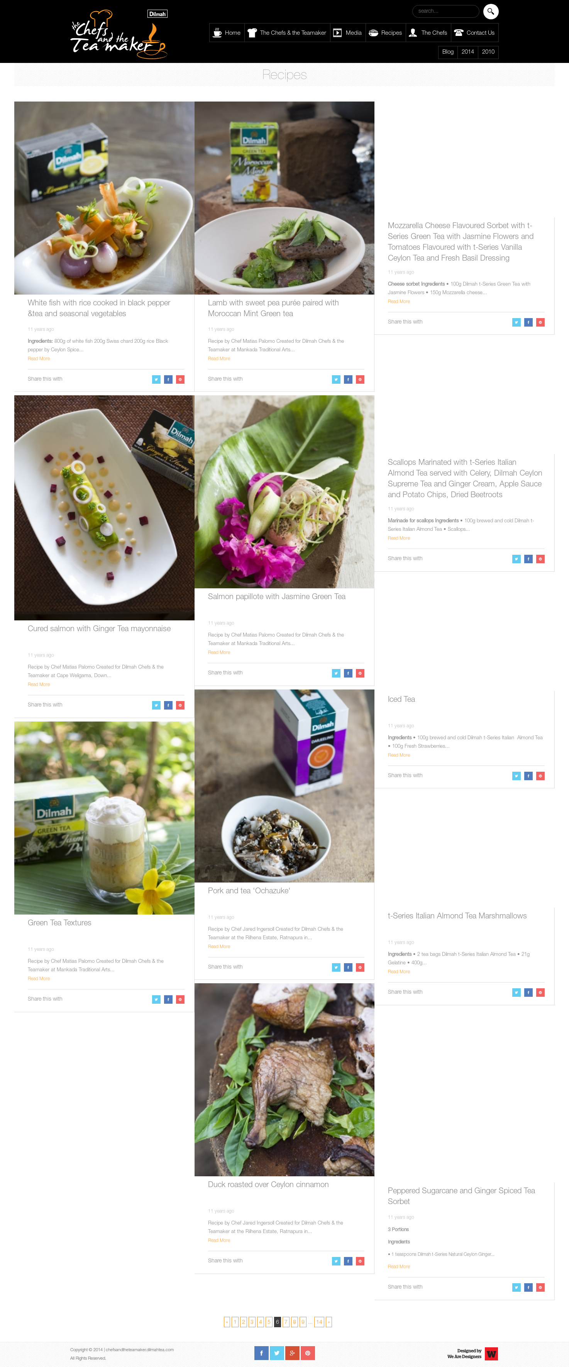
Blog (448, 52)
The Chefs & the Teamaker (293, 33)
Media (354, 33)
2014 (468, 52)
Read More (39, 359)
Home (232, 33)
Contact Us (480, 33)
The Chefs (434, 33)
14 (319, 1322)
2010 (488, 52)
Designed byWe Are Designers (464, 1354)
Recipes (391, 33)
